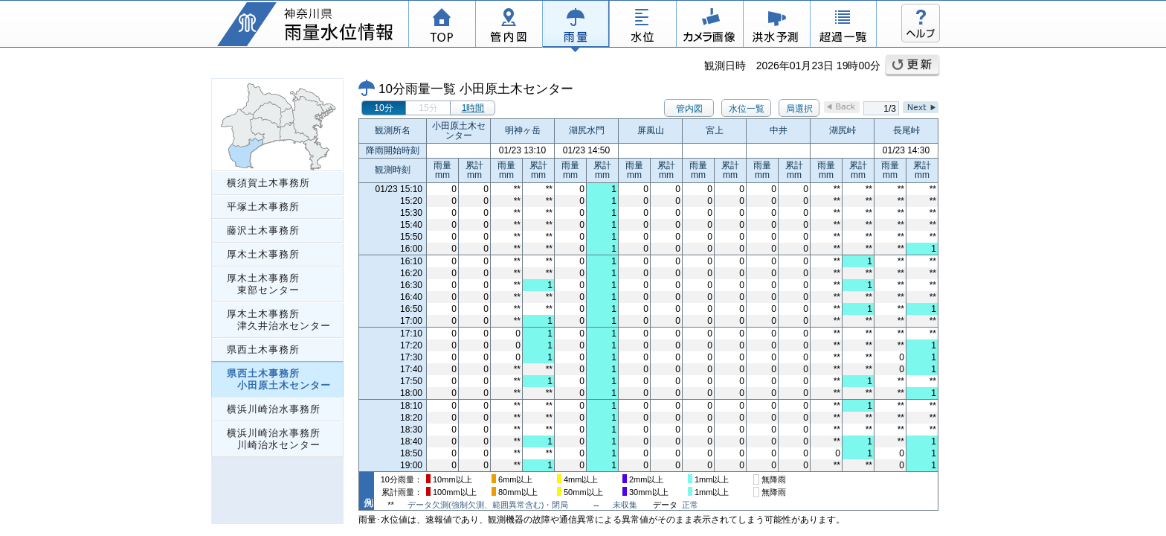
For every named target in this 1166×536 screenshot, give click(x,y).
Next (920, 107)
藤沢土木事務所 (263, 230)
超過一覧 (843, 26)
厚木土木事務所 (263, 254)
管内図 (508, 26)
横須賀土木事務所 (268, 182)
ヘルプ (920, 23)
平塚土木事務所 (263, 206)
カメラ (709, 26)
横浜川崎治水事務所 (274, 409)
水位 (642, 26)
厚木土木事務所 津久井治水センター (279, 319)
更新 (912, 65)
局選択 (799, 108)
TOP (441, 26)
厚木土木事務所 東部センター (263, 284)
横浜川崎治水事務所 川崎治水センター (274, 438)
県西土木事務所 (263, 349)
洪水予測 (776, 26)
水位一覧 (746, 108)
